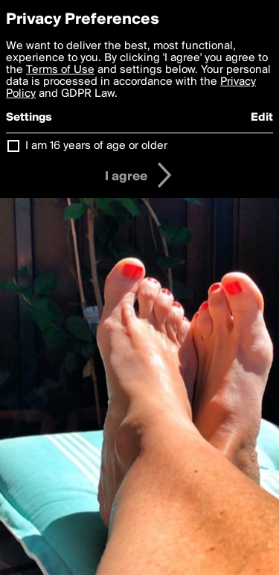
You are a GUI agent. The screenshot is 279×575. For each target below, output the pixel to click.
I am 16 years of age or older (96, 146)
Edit (262, 118)
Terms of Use (60, 70)
